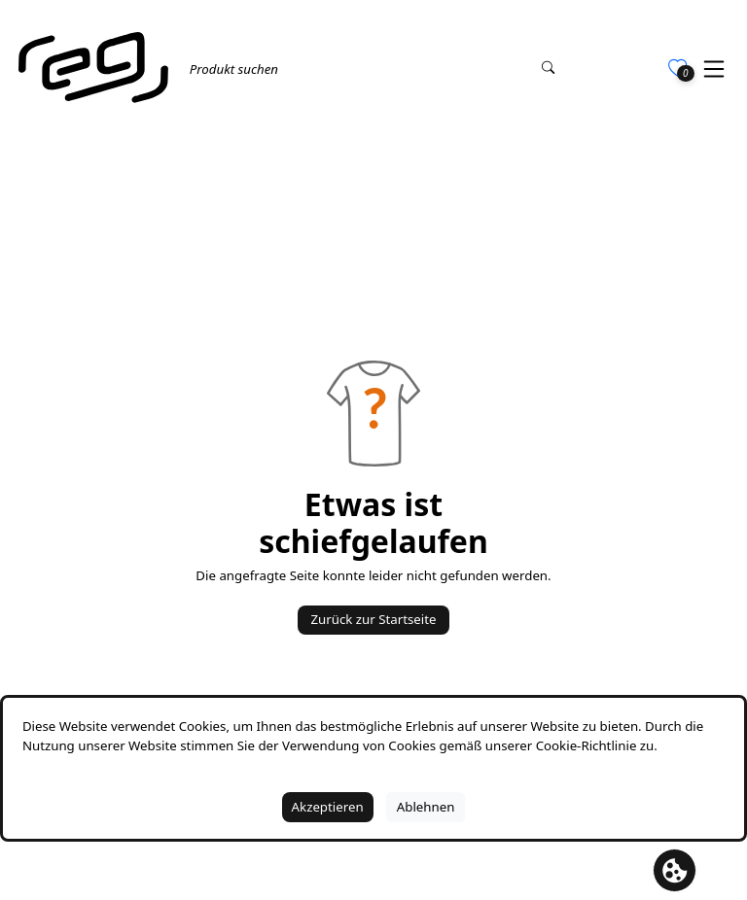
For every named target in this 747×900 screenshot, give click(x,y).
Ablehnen (426, 806)
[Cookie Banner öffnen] (674, 870)
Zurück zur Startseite (373, 619)
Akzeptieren (328, 806)
